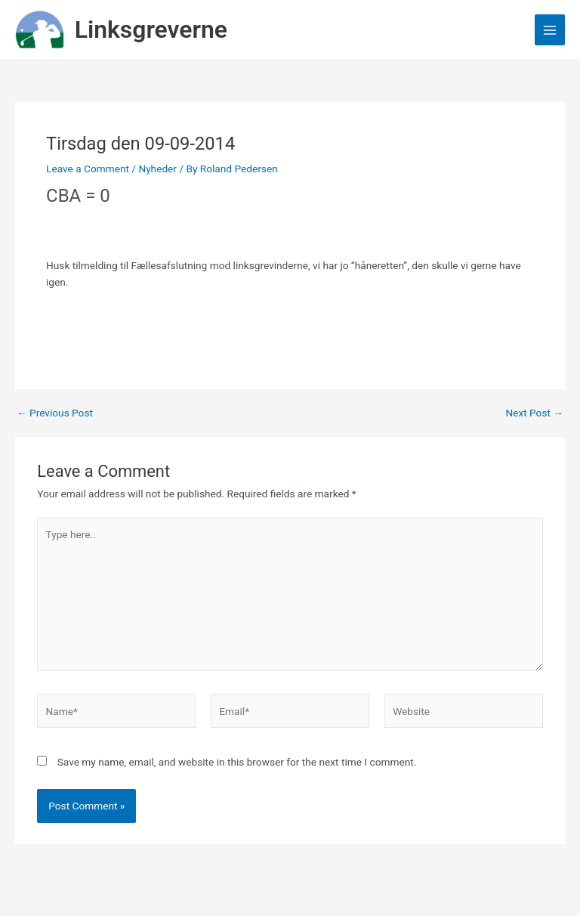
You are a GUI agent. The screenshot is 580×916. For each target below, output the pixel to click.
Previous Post (55, 413)
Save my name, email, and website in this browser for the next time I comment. (237, 762)
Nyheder (157, 168)
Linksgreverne (151, 29)
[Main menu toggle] (550, 29)
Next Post (534, 413)
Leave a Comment (87, 168)
